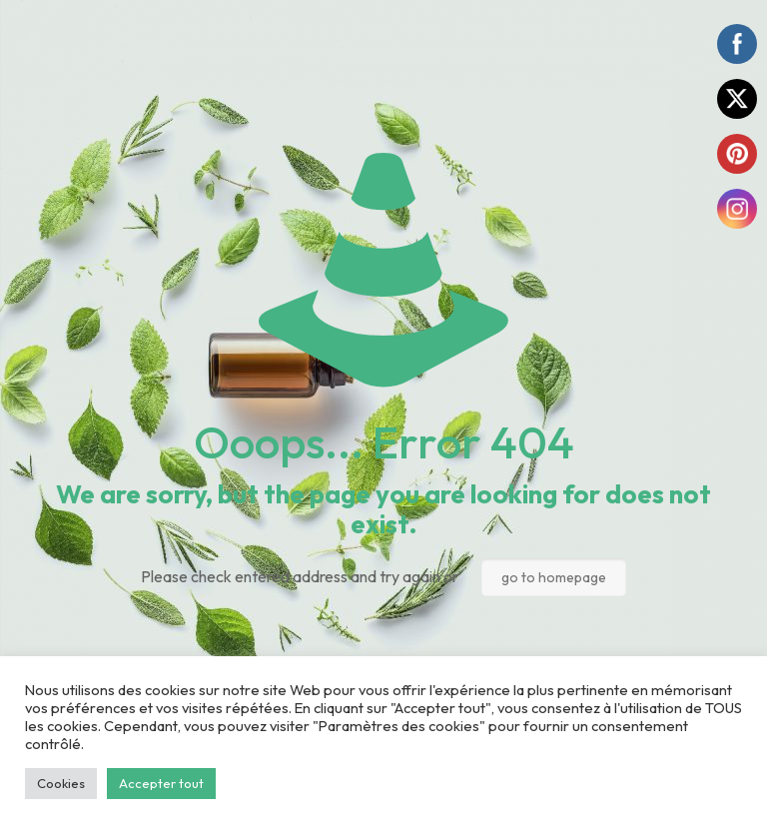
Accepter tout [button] (161, 783)
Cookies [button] (61, 783)
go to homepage (553, 577)
